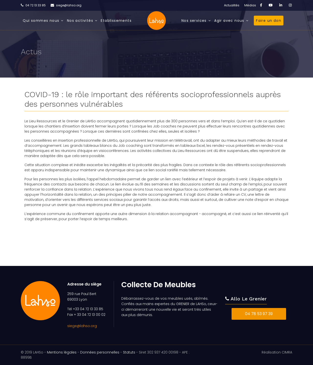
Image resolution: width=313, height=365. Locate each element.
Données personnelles (99, 352)
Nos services (194, 20)
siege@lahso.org (68, 5)
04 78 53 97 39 (259, 314)
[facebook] (261, 5)
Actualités (231, 5)
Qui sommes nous (41, 20)
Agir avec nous (229, 20)
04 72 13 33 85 (35, 5)
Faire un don (268, 20)
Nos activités (80, 20)
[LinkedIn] (280, 5)
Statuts (129, 352)
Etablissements (116, 20)
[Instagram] (290, 5)
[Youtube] (271, 5)
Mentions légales (62, 352)
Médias (250, 5)
